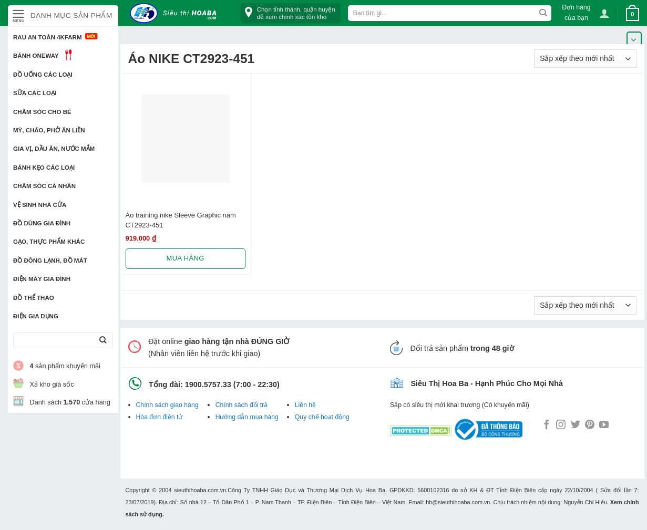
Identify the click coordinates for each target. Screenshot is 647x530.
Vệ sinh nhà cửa (39, 205)
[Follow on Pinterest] (589, 425)
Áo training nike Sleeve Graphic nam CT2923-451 (181, 220)
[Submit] (102, 340)
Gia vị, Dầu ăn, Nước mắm (54, 149)
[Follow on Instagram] (561, 425)
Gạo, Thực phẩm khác (49, 241)
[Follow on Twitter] (575, 425)
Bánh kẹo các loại (44, 167)
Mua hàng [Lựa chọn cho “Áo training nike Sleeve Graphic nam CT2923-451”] (185, 258)
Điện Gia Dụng (35, 316)
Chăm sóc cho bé (42, 112)
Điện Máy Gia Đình (41, 279)
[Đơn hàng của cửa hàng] (585, 58)
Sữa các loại (34, 93)
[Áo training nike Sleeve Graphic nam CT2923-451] (185, 139)
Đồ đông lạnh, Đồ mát (50, 260)
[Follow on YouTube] (604, 425)
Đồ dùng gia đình (41, 223)
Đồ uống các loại (43, 74)
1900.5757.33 (208, 384)
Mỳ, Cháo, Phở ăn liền (49, 130)
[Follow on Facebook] (546, 425)
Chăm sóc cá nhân (44, 186)
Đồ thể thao (33, 298)
